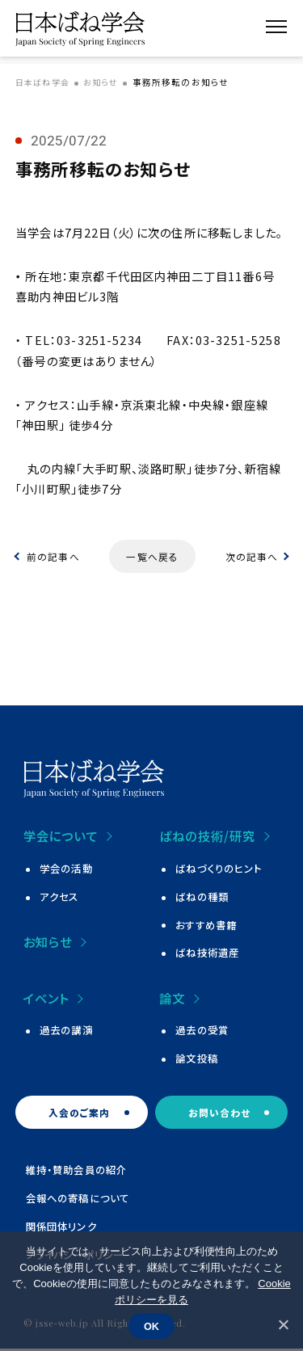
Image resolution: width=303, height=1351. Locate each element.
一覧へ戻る (152, 556)
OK (151, 1325)
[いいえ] (283, 1324)
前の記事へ (54, 556)
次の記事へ (251, 556)
